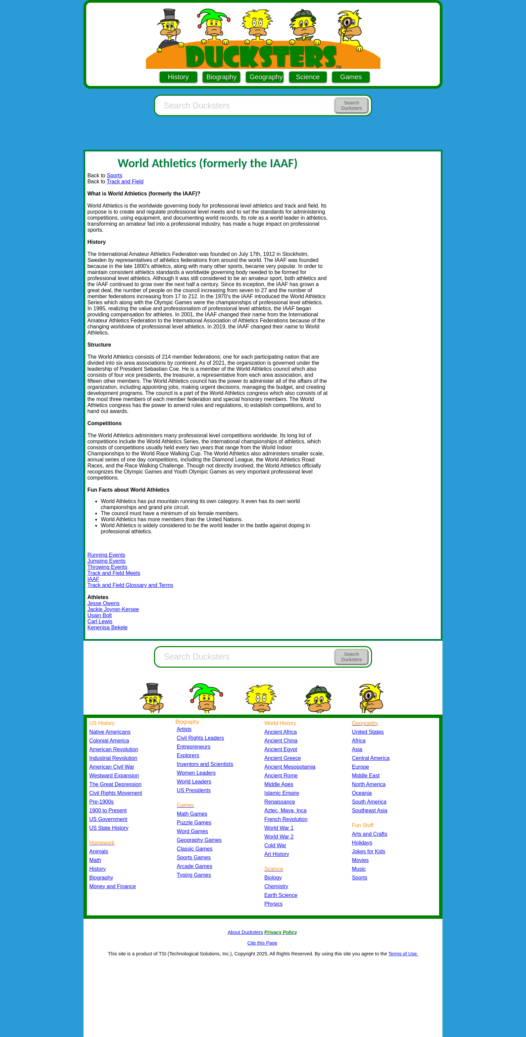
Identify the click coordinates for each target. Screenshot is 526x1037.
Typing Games (194, 875)
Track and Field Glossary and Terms (130, 585)
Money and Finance (112, 886)
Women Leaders (196, 773)
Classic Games (194, 849)
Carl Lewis (99, 621)
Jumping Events (106, 561)
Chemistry (276, 886)
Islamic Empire (281, 793)
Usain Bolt (99, 615)
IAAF (93, 579)
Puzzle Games (194, 822)
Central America (371, 758)
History (178, 77)
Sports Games (194, 857)
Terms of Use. (403, 953)
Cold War (275, 845)
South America (369, 802)
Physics (273, 904)
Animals (98, 851)
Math (95, 860)
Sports (114, 175)
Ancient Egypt (280, 749)
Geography (266, 77)
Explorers (188, 755)
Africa (358, 740)
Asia (357, 749)
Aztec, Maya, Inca (285, 810)
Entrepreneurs (193, 747)
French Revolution (285, 819)
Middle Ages (278, 784)
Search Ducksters (351, 105)
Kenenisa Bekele (107, 627)
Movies (360, 860)
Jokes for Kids (368, 851)
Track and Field (125, 181)
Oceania (362, 793)
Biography (221, 77)
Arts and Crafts (369, 834)
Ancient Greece (282, 758)
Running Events (106, 555)
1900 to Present (108, 810)
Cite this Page (262, 943)
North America (368, 784)
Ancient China (281, 740)
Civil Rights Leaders (200, 738)
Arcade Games (194, 866)
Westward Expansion (114, 775)
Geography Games (199, 840)
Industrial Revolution (113, 758)
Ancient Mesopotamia (289, 767)
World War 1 (279, 828)
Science (308, 77)
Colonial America (109, 740)
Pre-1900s (101, 802)
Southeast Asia (369, 810)
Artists (184, 729)
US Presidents (194, 790)
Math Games (192, 814)
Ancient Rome (281, 775)
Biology (273, 878)
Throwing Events (107, 567)
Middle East (366, 775)
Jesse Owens (103, 603)
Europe (360, 767)
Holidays (362, 843)
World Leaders (194, 781)
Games (351, 77)
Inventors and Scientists (205, 764)
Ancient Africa (280, 732)
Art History (276, 854)
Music (359, 869)
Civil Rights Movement (115, 793)
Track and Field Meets (113, 573)
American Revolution (113, 749)
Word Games (192, 831)
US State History (108, 828)
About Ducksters (245, 932)
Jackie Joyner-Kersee (113, 609)
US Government (108, 819)
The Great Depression (115, 784)
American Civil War (111, 767)
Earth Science (281, 895)
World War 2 (279, 837)
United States (368, 732)
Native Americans (109, 732)
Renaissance (279, 802)
